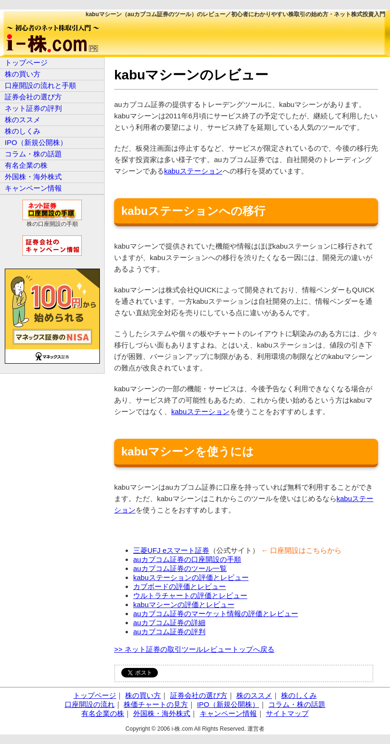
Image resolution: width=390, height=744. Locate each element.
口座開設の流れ (90, 704)
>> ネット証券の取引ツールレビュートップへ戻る (194, 649)
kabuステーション (193, 171)
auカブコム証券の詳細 (169, 622)
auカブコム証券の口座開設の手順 (187, 559)
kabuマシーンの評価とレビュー (183, 604)
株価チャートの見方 (156, 704)
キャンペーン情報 (33, 188)
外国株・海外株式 (33, 177)
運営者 (255, 728)
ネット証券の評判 (33, 108)
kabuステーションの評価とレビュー (191, 577)
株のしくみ (22, 131)
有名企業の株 (26, 165)
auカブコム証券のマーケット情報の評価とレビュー (215, 613)
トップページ (26, 62)
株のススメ (22, 120)
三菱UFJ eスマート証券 (171, 550)
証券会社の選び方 (33, 97)
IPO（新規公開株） (36, 142)
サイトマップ (287, 713)
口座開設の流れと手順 (40, 85)
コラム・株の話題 (33, 154)
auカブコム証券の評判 (169, 632)
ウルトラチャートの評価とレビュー (190, 595)
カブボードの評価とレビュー (179, 586)
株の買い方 (22, 74)
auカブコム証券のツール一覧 (180, 568)
